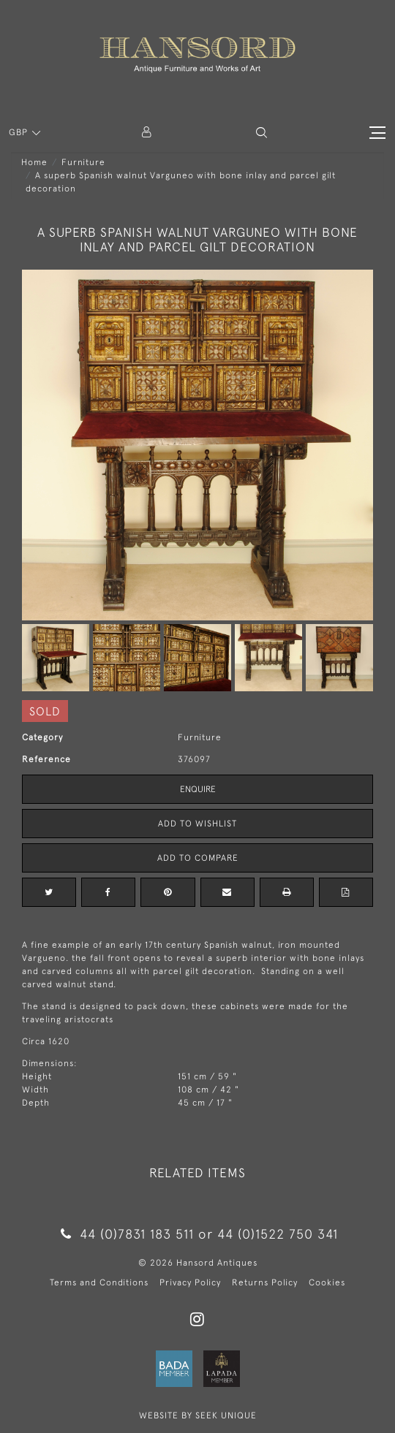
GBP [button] (20, 132)
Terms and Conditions (99, 1282)
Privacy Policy (190, 1282)
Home (34, 162)
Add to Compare (197, 858)
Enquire (198, 789)
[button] (261, 132)
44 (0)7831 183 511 (127, 1234)
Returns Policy (265, 1282)
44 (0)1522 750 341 (277, 1234)
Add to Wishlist (197, 823)
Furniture (83, 162)
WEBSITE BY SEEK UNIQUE (198, 1415)
